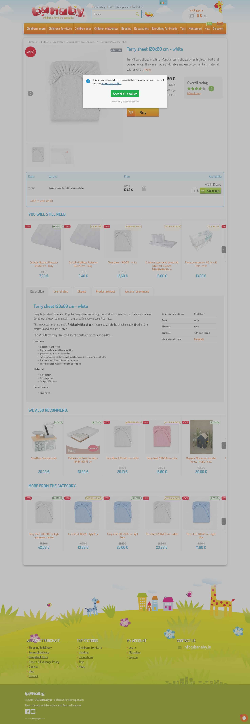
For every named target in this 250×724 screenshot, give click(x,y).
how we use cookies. (112, 83)
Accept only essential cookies (125, 101)
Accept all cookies (125, 93)
